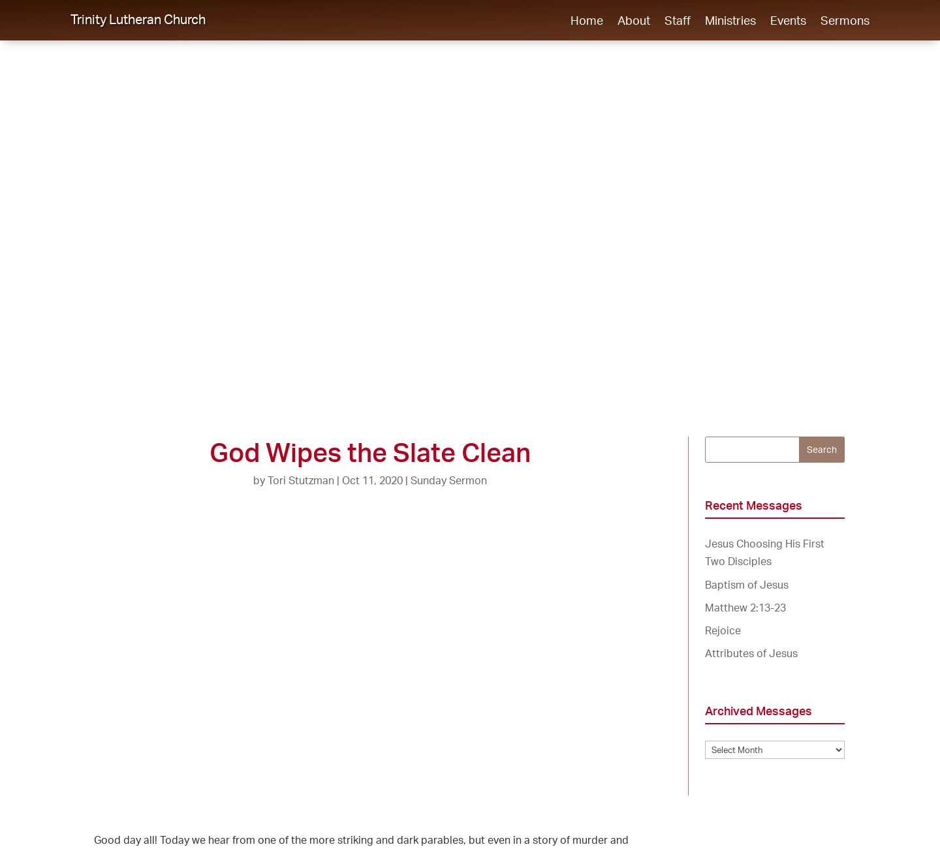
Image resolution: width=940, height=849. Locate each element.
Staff (678, 21)
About (634, 21)
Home (587, 21)
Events (788, 21)
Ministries (730, 21)
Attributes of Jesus (751, 653)
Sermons (845, 21)
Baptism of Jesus (747, 584)
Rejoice (723, 630)
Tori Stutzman (301, 480)
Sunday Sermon (449, 480)
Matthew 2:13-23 (745, 607)
